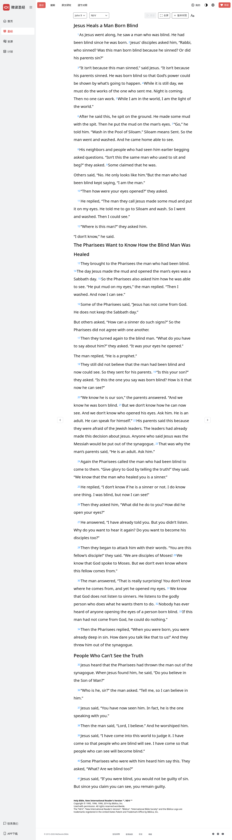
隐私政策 (116, 834)
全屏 (164, 15)
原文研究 (66, 5)
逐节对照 (82, 5)
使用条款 (129, 834)
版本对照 (180, 15)
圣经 (41, 5)
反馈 (140, 834)
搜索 (52, 5)
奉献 (224, 5)
